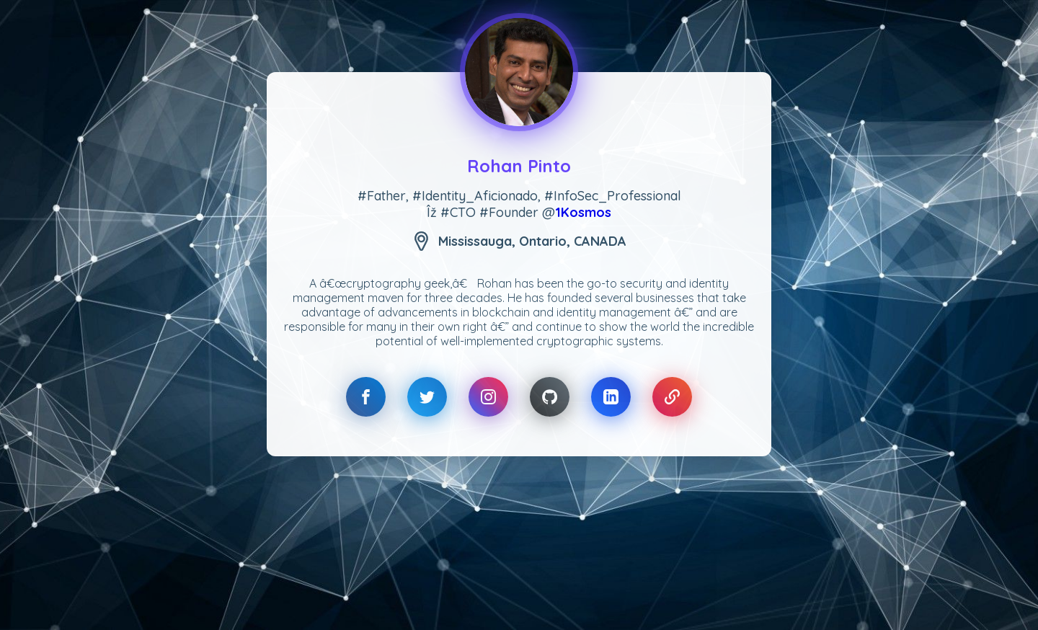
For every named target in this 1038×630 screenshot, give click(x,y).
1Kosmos (583, 212)
